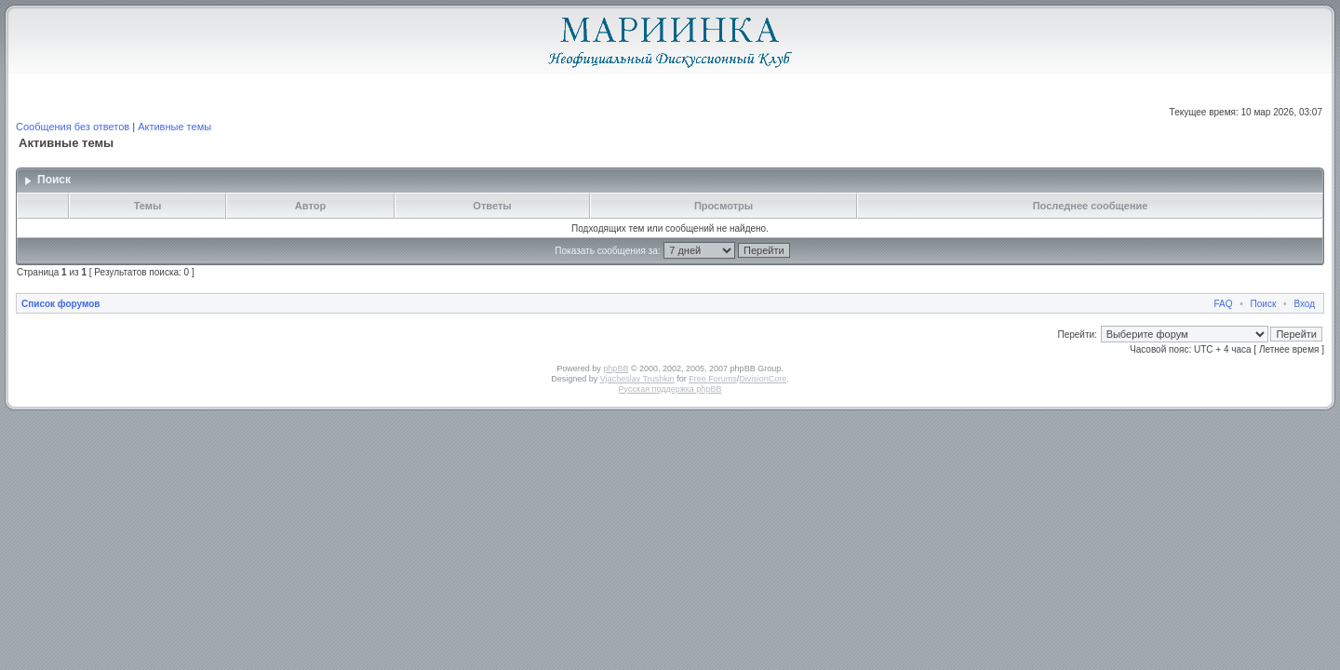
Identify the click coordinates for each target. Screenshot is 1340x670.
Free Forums (713, 378)
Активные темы (174, 126)
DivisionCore (762, 378)
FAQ (1223, 304)
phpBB (615, 368)
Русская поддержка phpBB (670, 389)
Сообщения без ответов (72, 126)
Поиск (1264, 304)
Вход (1304, 304)
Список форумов (60, 304)
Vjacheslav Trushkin (637, 378)
